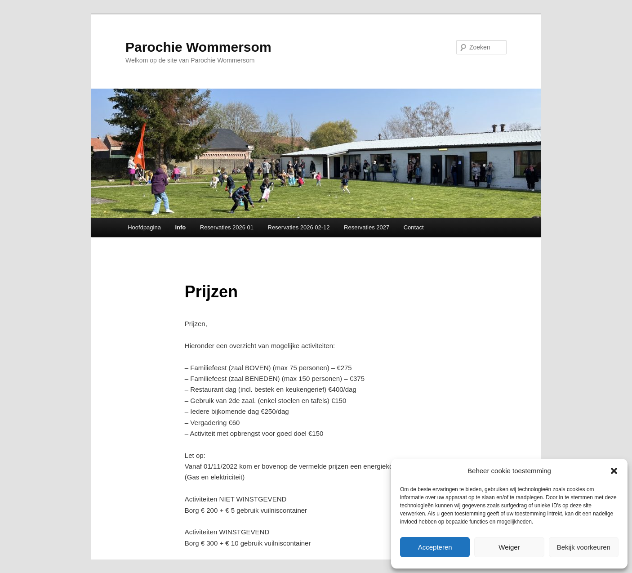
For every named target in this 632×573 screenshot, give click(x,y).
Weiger (509, 547)
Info (180, 227)
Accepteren (435, 547)
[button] (614, 470)
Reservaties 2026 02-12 (299, 227)
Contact (414, 227)
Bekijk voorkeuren (583, 547)
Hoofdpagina (144, 227)
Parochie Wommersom (198, 47)
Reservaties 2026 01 (227, 227)
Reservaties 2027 (366, 227)
